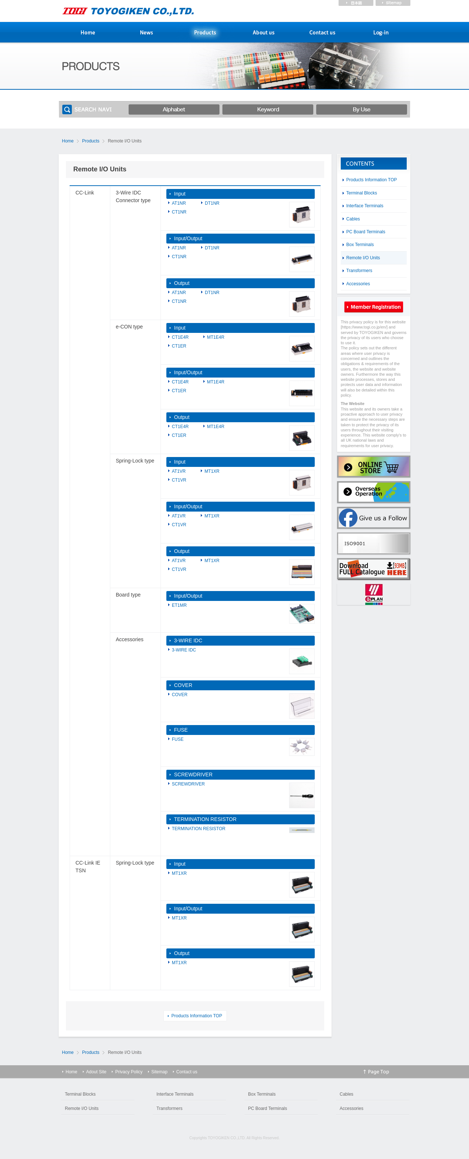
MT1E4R (215, 337)
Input (179, 194)
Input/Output (188, 238)
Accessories (358, 283)
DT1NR (212, 203)
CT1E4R (180, 337)
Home (68, 141)
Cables (353, 219)
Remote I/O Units (363, 257)
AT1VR (179, 471)
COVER (183, 685)
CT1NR (179, 212)
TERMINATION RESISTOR (205, 819)
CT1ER (179, 346)
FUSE (181, 730)
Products (90, 141)
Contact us (186, 1071)
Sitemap (159, 1071)
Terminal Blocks (361, 193)
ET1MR (179, 605)
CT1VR (179, 480)
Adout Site (96, 1071)
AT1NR (179, 203)
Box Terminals (360, 244)
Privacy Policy (129, 1071)
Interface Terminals (364, 205)
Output (181, 283)
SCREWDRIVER (193, 774)
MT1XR (211, 471)
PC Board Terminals (365, 231)
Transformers (359, 270)
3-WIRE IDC (188, 640)
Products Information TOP (196, 1015)
